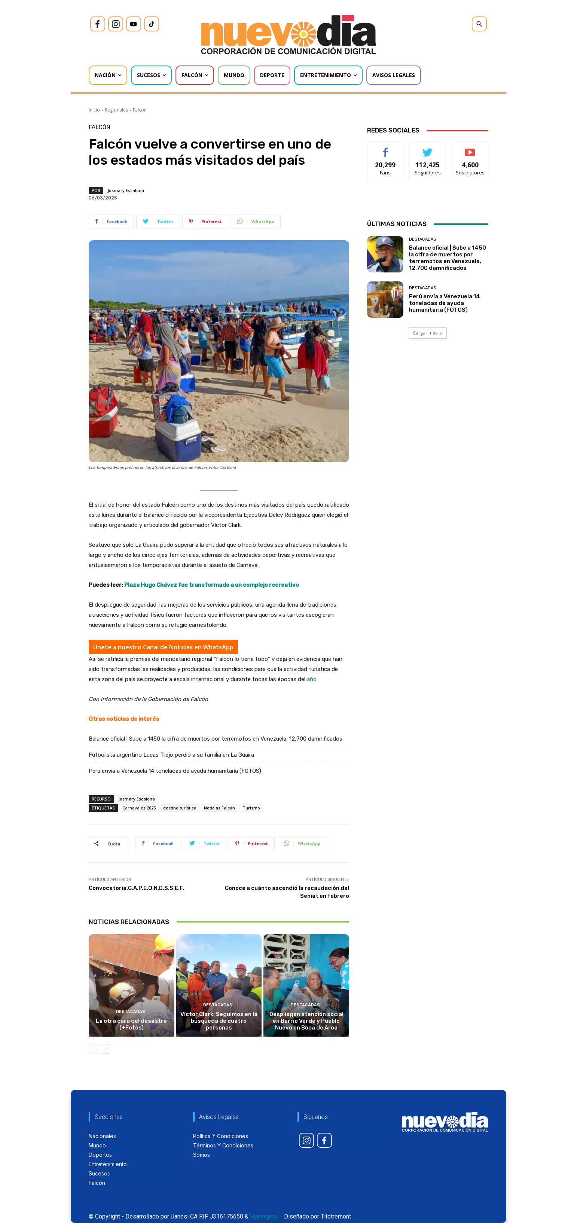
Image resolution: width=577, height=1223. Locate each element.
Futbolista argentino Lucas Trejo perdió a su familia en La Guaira (171, 754)
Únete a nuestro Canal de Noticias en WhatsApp (163, 647)
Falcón (140, 110)
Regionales (116, 110)
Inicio (94, 110)
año (312, 679)
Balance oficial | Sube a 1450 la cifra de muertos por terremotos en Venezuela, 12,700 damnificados (215, 738)
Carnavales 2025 (139, 808)
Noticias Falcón (219, 808)
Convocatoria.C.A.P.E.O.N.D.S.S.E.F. (136, 888)
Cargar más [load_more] (428, 333)
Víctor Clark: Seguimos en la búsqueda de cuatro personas (218, 1021)
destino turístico (179, 808)
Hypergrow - (266, 1216)
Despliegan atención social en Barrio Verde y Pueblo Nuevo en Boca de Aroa (306, 1021)
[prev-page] (93, 1049)
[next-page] (105, 1049)
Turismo (251, 808)
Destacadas (130, 1012)
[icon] (98, 24)
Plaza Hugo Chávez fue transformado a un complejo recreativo (211, 585)
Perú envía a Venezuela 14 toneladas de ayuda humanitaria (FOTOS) (175, 771)
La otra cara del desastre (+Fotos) (131, 1024)
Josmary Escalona (125, 190)
